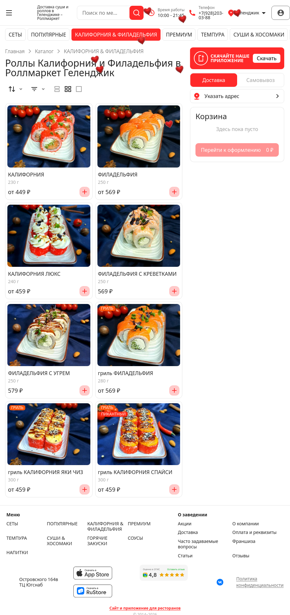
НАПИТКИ (17, 552)
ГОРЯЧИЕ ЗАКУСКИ (97, 540)
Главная (15, 51)
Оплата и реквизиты (254, 532)
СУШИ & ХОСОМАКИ (258, 34)
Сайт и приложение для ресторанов (144, 608)
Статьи (185, 556)
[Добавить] (84, 192)
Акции (184, 524)
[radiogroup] (68, 89)
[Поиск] (136, 13)
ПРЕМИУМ (179, 34)
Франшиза (243, 541)
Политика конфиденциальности (260, 582)
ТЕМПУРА (212, 34)
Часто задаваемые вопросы (198, 544)
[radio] (57, 89)
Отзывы (240, 556)
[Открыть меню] (9, 13)
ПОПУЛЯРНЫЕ (48, 34)
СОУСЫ (135, 538)
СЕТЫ (15, 34)
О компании (245, 524)
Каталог (44, 51)
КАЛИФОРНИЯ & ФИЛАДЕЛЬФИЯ (116, 34)
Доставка (188, 532)
